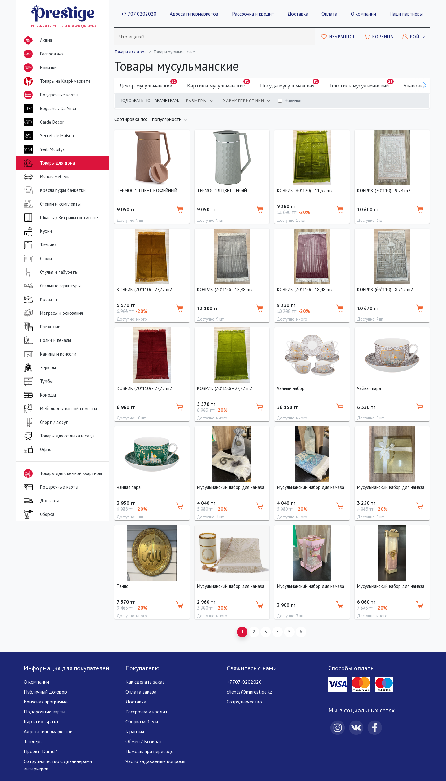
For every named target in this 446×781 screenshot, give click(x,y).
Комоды (38, 395)
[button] (424, 85)
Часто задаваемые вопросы (155, 761)
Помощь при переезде (149, 751)
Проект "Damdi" (40, 751)
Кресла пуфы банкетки (53, 190)
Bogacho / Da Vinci (48, 108)
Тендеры (33, 741)
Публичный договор (45, 692)
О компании (363, 14)
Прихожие (40, 326)
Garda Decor (42, 122)
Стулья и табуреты (49, 272)
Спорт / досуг (44, 422)
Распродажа (42, 54)
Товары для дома (48, 163)
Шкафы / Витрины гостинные (59, 217)
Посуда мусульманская (289, 84)
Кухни (36, 231)
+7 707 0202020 (138, 14)
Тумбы (37, 381)
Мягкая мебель (45, 176)
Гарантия (134, 731)
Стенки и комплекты (51, 204)
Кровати (39, 299)
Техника (38, 245)
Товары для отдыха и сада (57, 436)
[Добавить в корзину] (179, 209)
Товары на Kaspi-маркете (56, 81)
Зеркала (38, 367)
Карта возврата (41, 721)
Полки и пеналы (46, 340)
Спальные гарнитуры (51, 286)
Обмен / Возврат (143, 741)
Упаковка (417, 84)
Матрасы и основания (52, 313)
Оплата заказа (140, 692)
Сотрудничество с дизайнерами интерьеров (58, 765)
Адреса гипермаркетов (194, 14)
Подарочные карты (49, 95)
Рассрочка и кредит (253, 14)
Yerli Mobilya (43, 149)
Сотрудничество (244, 702)
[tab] (199, 100)
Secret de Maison (47, 135)
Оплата (329, 14)
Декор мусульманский (148, 84)
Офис (36, 449)
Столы (36, 258)
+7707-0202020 (244, 682)
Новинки (39, 68)
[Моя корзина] (379, 36)
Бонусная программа (46, 702)
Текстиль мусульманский (361, 84)
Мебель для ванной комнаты (59, 408)
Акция (36, 40)
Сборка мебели (141, 721)
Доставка (297, 14)
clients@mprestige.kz (249, 692)
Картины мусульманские (218, 84)
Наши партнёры (406, 14)
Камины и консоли (48, 354)
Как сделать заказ (144, 682)
